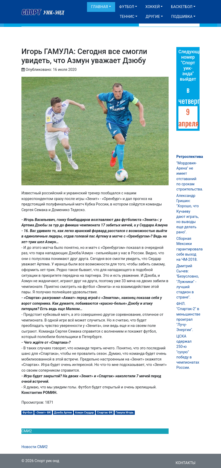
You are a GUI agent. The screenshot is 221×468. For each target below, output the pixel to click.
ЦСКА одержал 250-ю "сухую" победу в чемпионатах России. (187, 352)
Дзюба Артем (63, 412)
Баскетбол (181, 7)
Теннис (127, 16)
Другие (153, 16)
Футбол (126, 7)
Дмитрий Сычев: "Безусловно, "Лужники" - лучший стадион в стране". (187, 282)
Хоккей (152, 7)
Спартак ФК (105, 412)
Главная (99, 7)
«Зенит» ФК (43, 412)
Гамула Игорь (124, 412)
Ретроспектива (189, 157)
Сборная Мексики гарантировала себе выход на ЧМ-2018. (189, 249)
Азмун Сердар (84, 412)
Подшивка (181, 16)
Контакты (185, 463)
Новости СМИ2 (34, 447)
